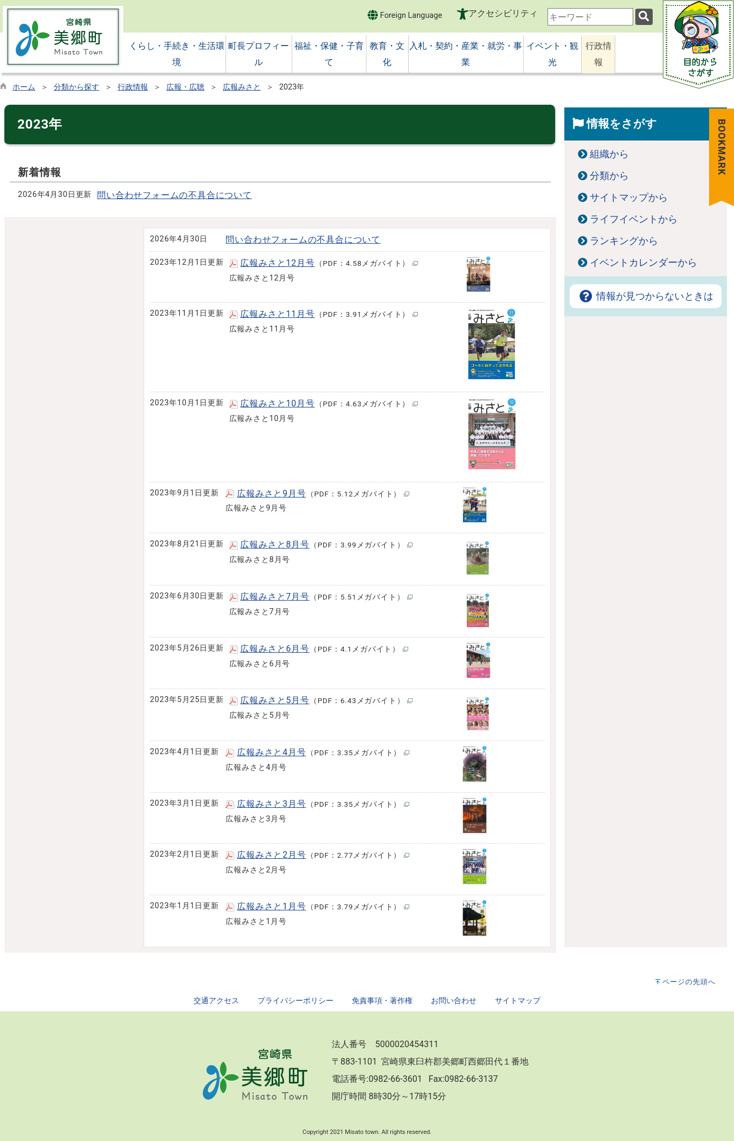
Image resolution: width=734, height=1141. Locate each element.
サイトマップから (629, 197)
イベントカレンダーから (643, 262)
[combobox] (590, 17)
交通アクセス (216, 1000)
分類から (609, 175)
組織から (609, 154)
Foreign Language (405, 15)
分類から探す (76, 87)
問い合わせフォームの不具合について (174, 195)
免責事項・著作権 (382, 1000)
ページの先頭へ (689, 982)
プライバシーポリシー (295, 1000)
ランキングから (624, 240)
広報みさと (242, 87)
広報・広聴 (185, 87)
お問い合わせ (454, 1000)
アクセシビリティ (503, 13)
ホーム (23, 87)
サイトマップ (517, 1000)
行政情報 (133, 87)
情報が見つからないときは (645, 296)
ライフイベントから (634, 219)
